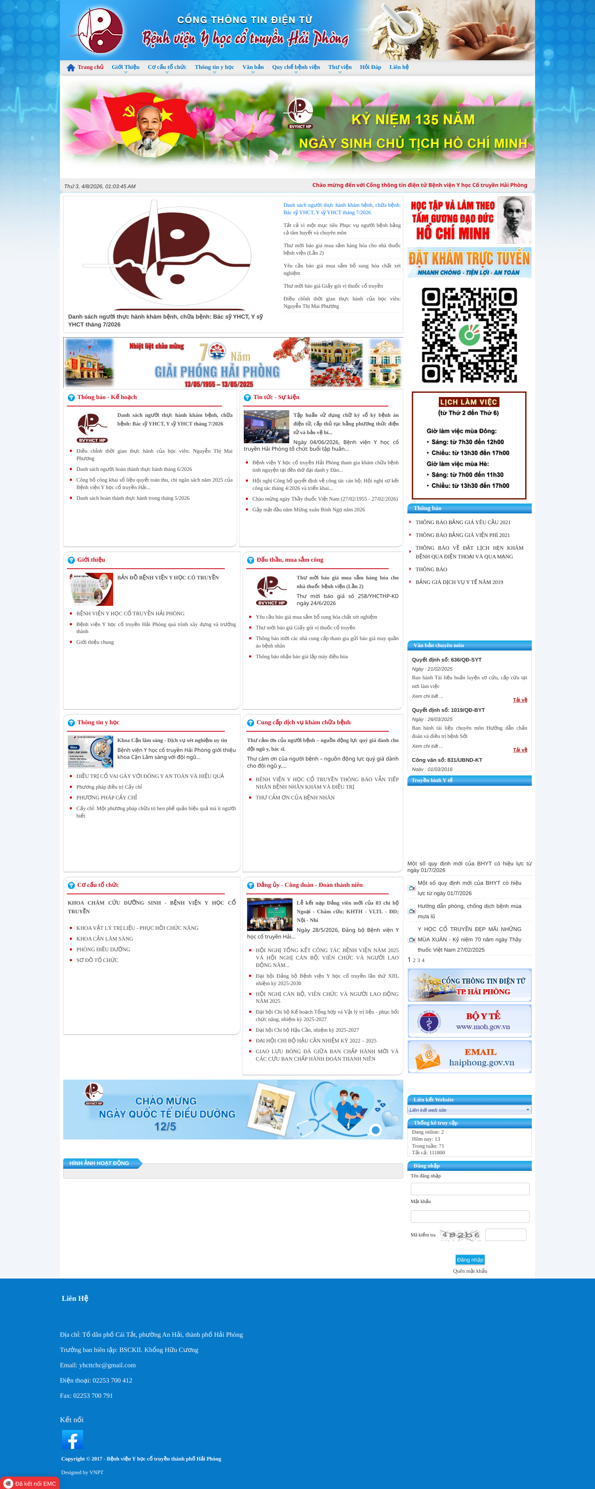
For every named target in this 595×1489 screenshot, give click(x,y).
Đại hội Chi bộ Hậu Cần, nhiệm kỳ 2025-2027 (307, 1030)
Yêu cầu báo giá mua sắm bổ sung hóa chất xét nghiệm (316, 617)
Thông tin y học (98, 722)
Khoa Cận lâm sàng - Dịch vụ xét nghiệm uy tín (172, 740)
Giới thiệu (91, 560)
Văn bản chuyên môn (439, 645)
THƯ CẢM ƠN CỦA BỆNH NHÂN (295, 797)
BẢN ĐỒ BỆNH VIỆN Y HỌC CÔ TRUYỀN (168, 577)
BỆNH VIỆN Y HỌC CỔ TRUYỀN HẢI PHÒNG (130, 613)
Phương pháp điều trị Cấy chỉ (109, 787)
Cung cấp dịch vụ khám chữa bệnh (304, 722)
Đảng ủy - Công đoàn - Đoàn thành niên (310, 885)
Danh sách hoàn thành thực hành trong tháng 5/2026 (133, 498)
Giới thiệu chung (95, 642)
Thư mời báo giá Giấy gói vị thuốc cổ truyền (333, 286)
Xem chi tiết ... (427, 696)
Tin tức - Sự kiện (276, 397)
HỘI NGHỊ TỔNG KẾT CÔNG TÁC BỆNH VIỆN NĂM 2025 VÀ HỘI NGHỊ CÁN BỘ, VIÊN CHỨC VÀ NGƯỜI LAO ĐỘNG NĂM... (327, 957)
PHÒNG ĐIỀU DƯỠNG (103, 949)
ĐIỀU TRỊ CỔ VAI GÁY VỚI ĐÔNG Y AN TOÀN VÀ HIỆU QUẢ (150, 776)
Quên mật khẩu (470, 1271)
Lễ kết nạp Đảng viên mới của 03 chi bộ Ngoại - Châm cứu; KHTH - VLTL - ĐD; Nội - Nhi (348, 911)
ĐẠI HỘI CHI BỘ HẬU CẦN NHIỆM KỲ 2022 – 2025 (316, 1041)
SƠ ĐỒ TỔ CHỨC (97, 960)
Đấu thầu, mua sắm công (290, 560)
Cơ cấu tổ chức (98, 885)
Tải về (520, 700)
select (528, 1109)
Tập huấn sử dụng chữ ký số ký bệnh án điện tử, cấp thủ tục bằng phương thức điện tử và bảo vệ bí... (346, 423)
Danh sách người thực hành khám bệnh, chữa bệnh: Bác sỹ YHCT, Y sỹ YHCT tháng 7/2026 (167, 203)
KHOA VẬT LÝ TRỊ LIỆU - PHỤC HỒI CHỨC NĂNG (137, 928)
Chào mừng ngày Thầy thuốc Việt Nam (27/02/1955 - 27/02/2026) (325, 499)
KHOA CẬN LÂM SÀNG (104, 939)
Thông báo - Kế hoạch (107, 397)
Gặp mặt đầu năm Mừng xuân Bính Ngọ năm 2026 (308, 509)
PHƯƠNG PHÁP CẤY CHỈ (106, 797)
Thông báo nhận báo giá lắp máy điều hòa (302, 656)
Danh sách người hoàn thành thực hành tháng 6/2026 (134, 469)
